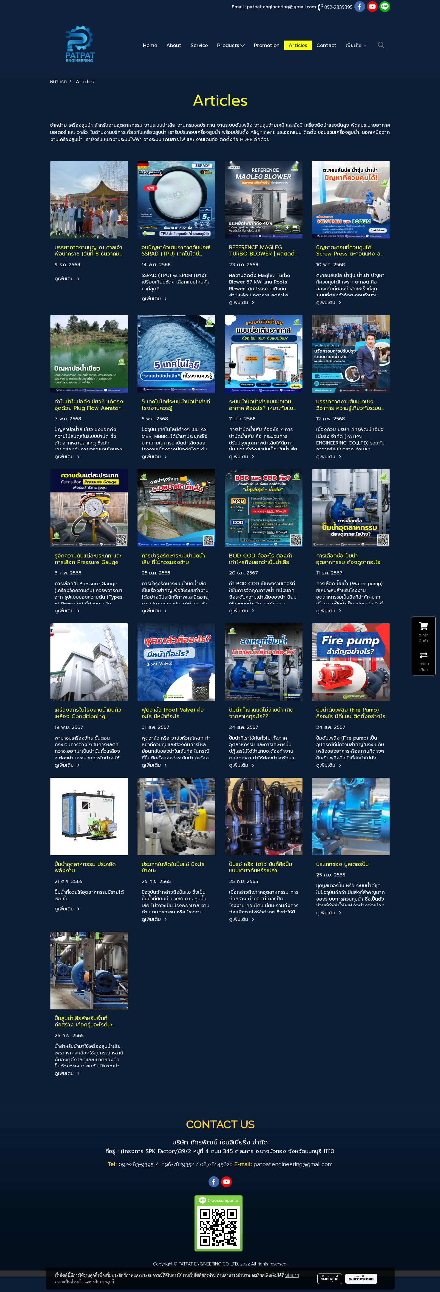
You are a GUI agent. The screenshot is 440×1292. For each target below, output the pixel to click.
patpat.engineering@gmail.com (281, 6)
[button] (381, 45)
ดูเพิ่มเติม (68, 278)
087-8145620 (216, 1164)
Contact (326, 45)
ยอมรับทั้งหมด (361, 1278)
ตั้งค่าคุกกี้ (329, 1278)
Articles (298, 45)
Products (231, 45)
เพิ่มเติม (356, 45)
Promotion (267, 45)
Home (150, 45)
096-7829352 (177, 1164)
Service (199, 45)
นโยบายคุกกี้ (103, 1281)
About (173, 45)
